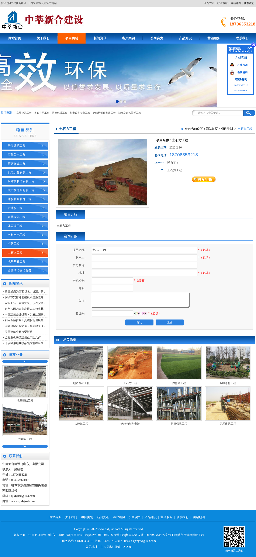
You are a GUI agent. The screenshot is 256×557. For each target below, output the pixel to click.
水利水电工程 (16, 234)
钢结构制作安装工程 (104, 112)
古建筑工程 (15, 208)
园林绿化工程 (16, 217)
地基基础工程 (16, 261)
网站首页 (212, 128)
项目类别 (71, 38)
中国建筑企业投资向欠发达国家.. (25, 314)
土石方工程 (15, 252)
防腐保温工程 (59, 112)
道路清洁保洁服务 (19, 270)
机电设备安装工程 (80, 112)
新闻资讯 (100, 38)
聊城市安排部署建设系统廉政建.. (25, 297)
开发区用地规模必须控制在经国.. (25, 343)
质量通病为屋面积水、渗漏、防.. (25, 291)
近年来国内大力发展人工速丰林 (24, 308)
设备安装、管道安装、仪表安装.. (25, 303)
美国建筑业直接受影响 (18, 331)
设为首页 (209, 3)
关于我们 (43, 38)
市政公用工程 (41, 112)
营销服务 (213, 38)
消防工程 (14, 243)
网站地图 (236, 3)
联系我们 (182, 517)
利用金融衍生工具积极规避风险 (24, 320)
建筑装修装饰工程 (19, 199)
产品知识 (185, 38)
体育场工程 (15, 226)
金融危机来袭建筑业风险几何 (23, 337)
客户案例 (128, 38)
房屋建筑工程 (24, 112)
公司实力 (157, 38)
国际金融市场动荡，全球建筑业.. (25, 326)
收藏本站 (222, 3)
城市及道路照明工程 (129, 112)
